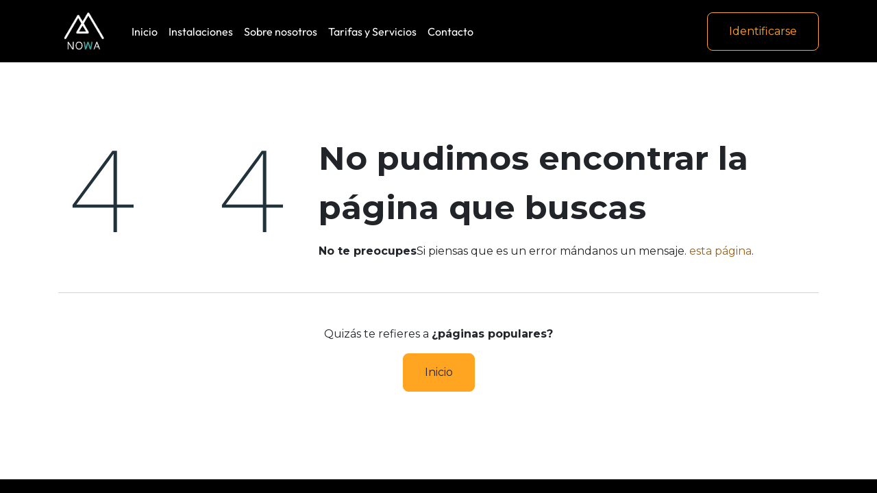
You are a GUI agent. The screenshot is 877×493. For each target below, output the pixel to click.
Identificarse (763, 31)
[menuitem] (144, 31)
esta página (720, 250)
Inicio (439, 372)
